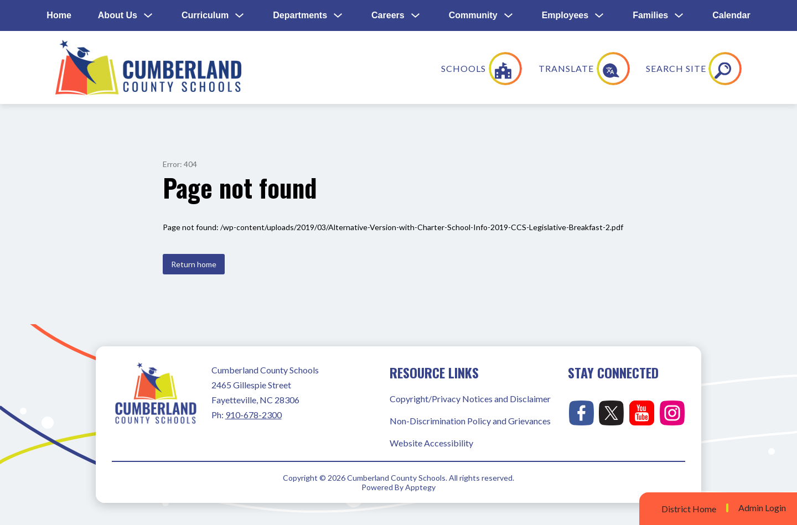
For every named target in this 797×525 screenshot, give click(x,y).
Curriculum (205, 15)
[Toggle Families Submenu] (679, 15)
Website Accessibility (431, 443)
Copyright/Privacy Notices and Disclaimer (470, 398)
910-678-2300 (253, 414)
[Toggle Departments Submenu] (338, 15)
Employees (565, 15)
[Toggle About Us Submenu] (148, 15)
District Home (688, 508)
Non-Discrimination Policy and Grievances (470, 420)
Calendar (731, 15)
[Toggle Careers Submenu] (415, 15)
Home (58, 15)
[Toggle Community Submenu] (508, 15)
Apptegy (420, 487)
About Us (117, 15)
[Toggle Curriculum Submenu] (239, 15)
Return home (193, 264)
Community (473, 15)
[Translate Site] (658, 68)
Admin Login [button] (762, 507)
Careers (388, 15)
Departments (300, 15)
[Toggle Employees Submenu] (599, 15)
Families (650, 15)
